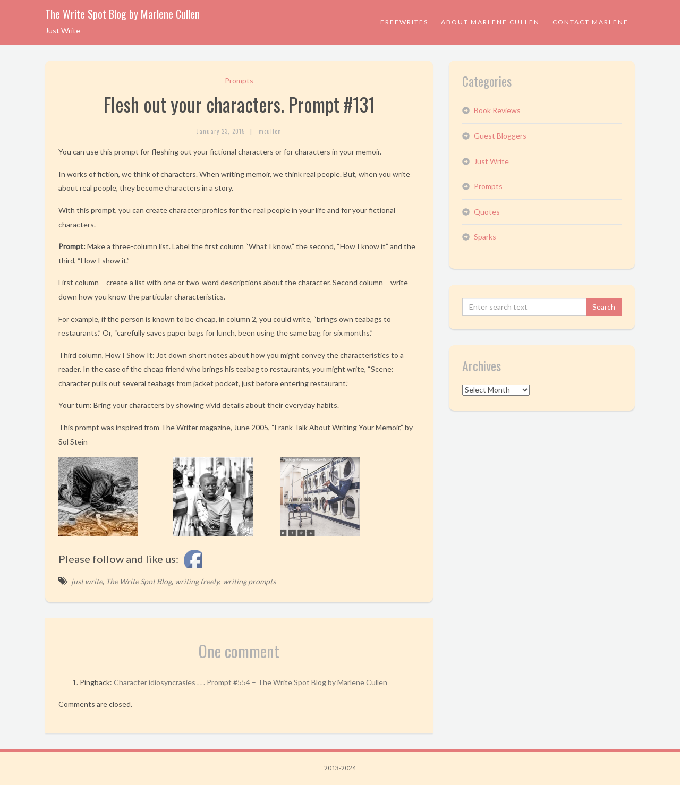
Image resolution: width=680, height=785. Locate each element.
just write (87, 581)
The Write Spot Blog (139, 581)
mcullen (270, 131)
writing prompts (249, 581)
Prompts (239, 80)
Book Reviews (497, 110)
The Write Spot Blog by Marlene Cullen (122, 14)
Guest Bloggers (500, 135)
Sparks (485, 236)
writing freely (197, 581)
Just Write (491, 161)
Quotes (487, 211)
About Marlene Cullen (490, 22)
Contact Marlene (590, 22)
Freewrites (404, 22)
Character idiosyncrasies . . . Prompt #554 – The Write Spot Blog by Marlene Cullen (250, 682)
